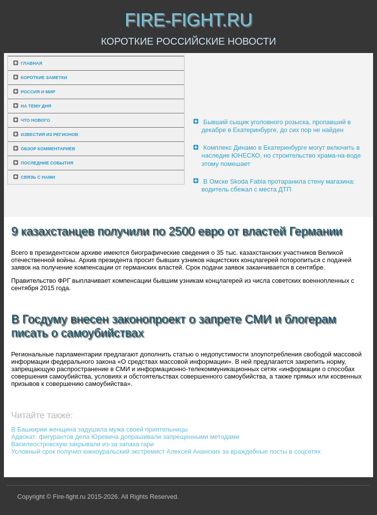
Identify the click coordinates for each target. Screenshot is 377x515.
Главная (31, 63)
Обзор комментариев (48, 148)
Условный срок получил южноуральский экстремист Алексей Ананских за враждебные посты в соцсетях (166, 451)
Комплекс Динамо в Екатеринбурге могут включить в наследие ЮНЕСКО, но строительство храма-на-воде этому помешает (280, 155)
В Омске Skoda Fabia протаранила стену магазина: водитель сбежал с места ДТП (277, 185)
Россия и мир (38, 91)
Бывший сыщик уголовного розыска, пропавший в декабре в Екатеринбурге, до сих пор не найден (275, 126)
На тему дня (36, 106)
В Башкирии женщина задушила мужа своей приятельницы (99, 429)
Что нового (35, 120)
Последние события (47, 163)
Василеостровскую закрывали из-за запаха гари (82, 444)
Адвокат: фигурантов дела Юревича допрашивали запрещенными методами (125, 436)
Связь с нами (38, 177)
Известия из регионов (49, 134)
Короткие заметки (44, 77)
